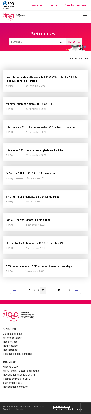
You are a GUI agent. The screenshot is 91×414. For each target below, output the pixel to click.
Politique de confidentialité (17, 353)
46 (69, 290)
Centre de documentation (75, 5)
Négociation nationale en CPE (19, 374)
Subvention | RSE (12, 382)
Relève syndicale (36, 5)
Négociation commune (15, 386)
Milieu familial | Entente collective (21, 370)
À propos (9, 328)
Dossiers (9, 361)
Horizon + (54, 5)
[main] (45, 161)
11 (48, 290)
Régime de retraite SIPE (16, 378)
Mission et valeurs (13, 337)
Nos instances (11, 349)
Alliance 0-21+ (10, 366)
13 (59, 290)
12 (53, 290)
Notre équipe (10, 345)
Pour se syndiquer (61, 406)
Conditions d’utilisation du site (68, 409)
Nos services (10, 341)
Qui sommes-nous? (13, 333)
